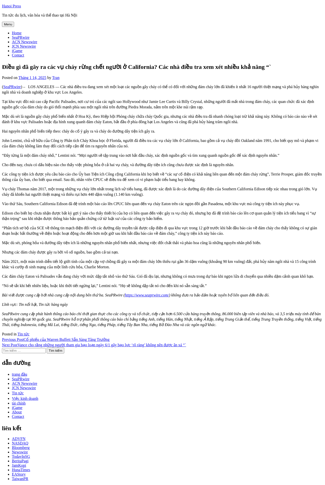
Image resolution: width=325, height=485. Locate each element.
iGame (17, 51)
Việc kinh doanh (25, 398)
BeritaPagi (20, 461)
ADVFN (18, 439)
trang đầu (19, 374)
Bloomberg (21, 448)
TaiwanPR (20, 479)
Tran (56, 78)
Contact (18, 55)
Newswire (20, 452)
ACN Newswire (24, 42)
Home (17, 33)
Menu (8, 24)
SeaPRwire (20, 37)
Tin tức (23, 334)
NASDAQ (20, 443)
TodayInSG (21, 456)
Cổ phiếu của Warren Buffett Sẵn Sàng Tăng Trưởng (55, 339)
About (17, 412)
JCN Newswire (24, 46)
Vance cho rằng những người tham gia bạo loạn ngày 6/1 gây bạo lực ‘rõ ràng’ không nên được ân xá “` (94, 345)
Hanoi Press (11, 6)
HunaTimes (21, 470)
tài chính (19, 403)
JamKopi (19, 465)
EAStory (19, 474)
